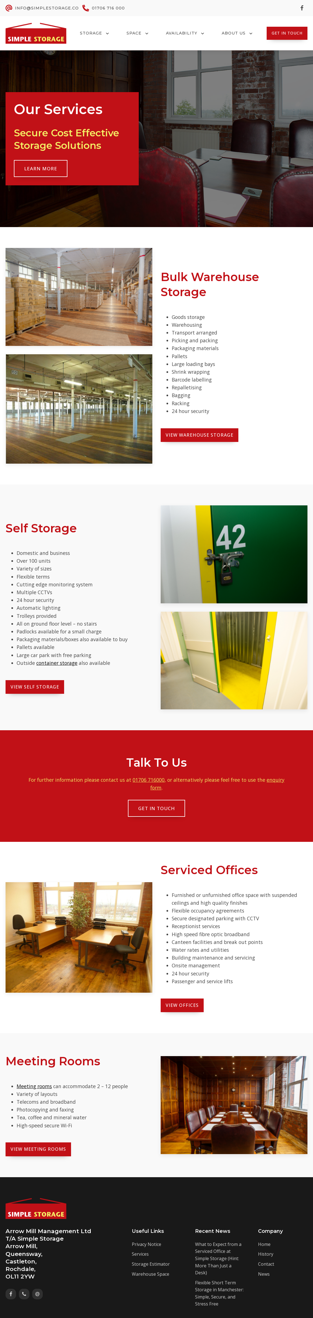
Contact (266, 1264)
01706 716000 (149, 779)
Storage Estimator (151, 1264)
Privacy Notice (146, 1244)
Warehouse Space (150, 1274)
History (265, 1254)
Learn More (40, 168)
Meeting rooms (34, 1086)
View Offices (182, 1005)
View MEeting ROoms (38, 1149)
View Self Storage (35, 687)
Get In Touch (287, 33)
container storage (56, 663)
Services (140, 1254)
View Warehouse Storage (199, 435)
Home (264, 1244)
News (264, 1274)
